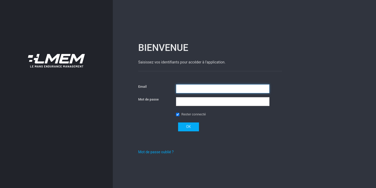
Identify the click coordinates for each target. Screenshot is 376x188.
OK (188, 127)
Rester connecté (193, 114)
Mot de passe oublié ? (156, 152)
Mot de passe (148, 99)
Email (142, 87)
